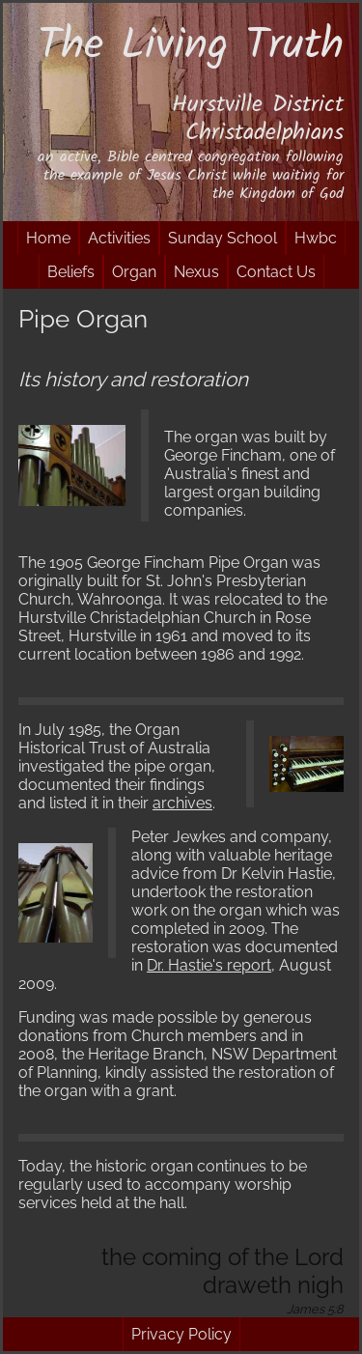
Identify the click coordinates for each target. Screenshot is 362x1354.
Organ (134, 272)
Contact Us (276, 272)
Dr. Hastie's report (209, 965)
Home (48, 238)
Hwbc (315, 238)
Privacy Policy (181, 1334)
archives (182, 803)
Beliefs (71, 272)
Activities (119, 238)
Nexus (196, 272)
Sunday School (222, 238)
